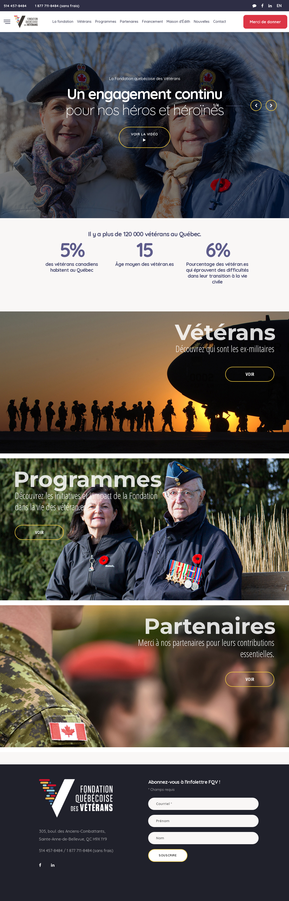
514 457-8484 (15, 6)
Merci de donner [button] (264, 21)
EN (279, 5)
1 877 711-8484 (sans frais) (57, 6)
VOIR (250, 374)
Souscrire (168, 855)
